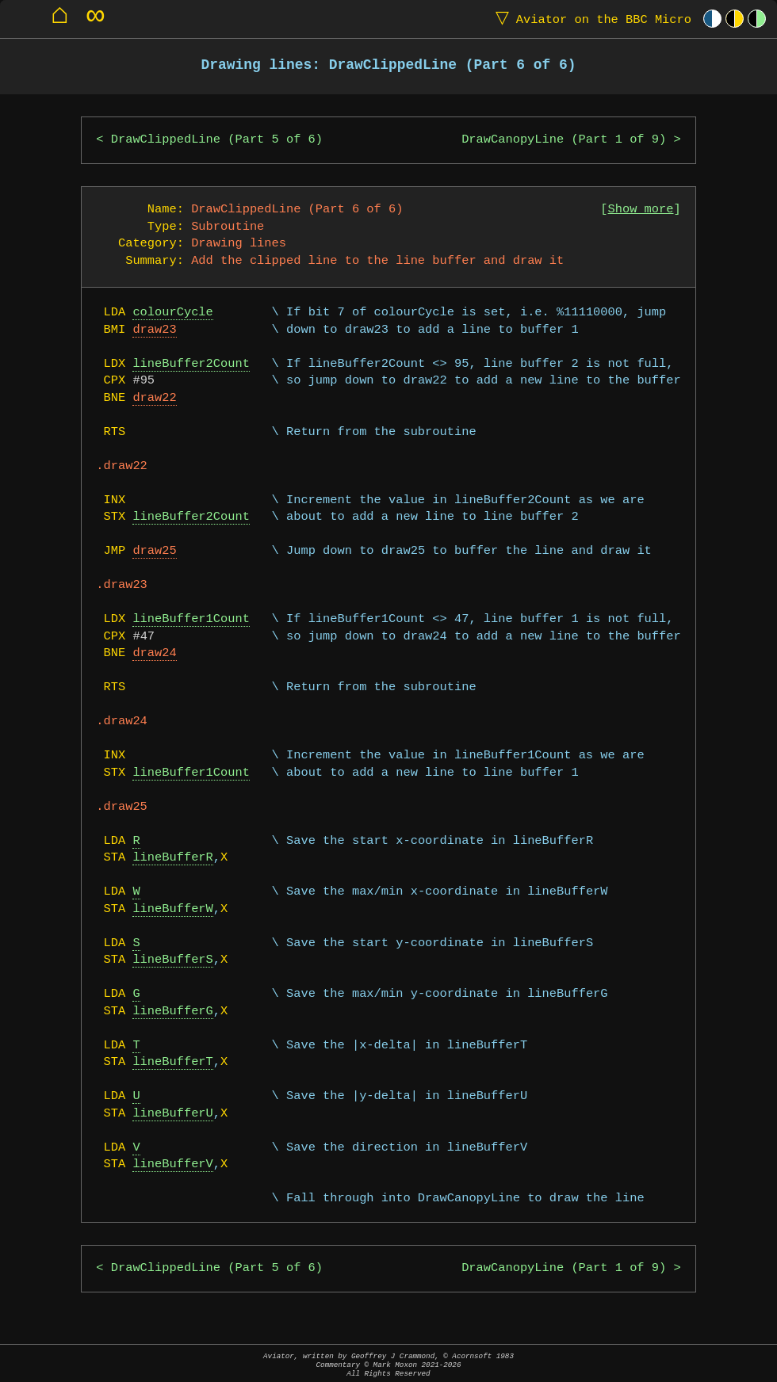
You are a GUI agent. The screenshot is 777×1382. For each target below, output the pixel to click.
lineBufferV (172, 1164)
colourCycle (172, 312)
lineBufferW (172, 909)
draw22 (154, 398)
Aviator (589, 18)
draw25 (154, 551)
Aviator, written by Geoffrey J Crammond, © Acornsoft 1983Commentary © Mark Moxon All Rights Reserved (388, 1365)
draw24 (154, 653)
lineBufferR (172, 857)
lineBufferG (172, 1011)
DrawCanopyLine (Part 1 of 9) (563, 140)
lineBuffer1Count (190, 619)
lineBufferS (172, 960)
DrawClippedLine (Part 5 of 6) (217, 140)
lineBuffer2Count (190, 364)
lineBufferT (172, 1062)
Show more (641, 209)
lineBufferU (172, 1113)
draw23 (154, 330)
